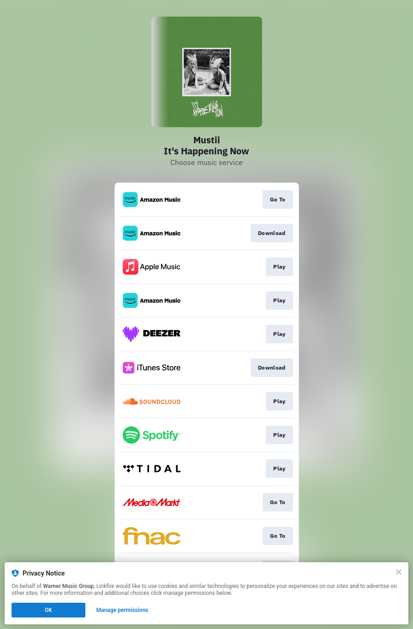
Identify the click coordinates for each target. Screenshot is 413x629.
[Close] (398, 571)
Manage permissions (122, 610)
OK (48, 610)
